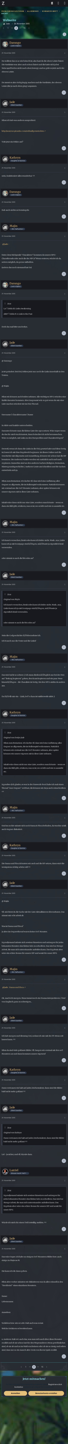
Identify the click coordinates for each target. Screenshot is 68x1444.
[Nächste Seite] (29, 28)
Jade (6, 244)
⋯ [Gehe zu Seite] (12, 28)
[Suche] (52, 3)
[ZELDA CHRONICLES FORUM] (3, 3)
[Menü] (64, 3)
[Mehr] (65, 53)
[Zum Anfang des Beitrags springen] (63, 92)
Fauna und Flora (16, 987)
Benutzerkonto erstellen (46, 1393)
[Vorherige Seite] (3, 28)
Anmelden (15, 1393)
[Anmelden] (58, 3)
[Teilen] (64, 34)
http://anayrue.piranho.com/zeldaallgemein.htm (23, 131)
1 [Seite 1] (8, 28)
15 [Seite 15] (24, 28)
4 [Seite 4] (16, 28)
